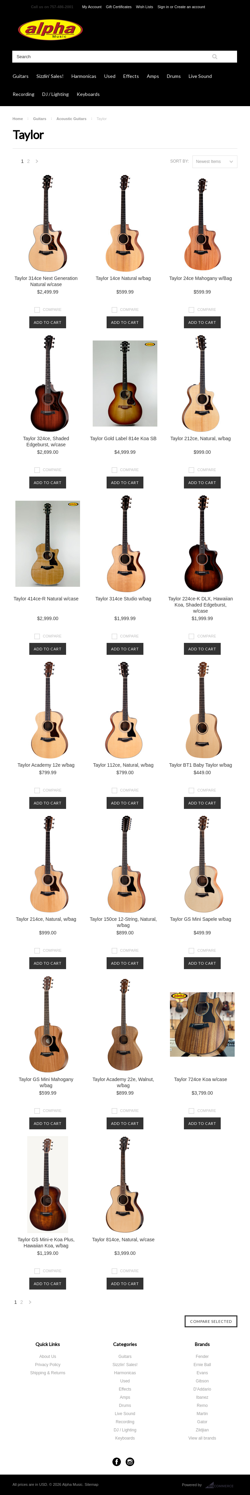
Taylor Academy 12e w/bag (45, 765)
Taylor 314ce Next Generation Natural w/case (46, 281)
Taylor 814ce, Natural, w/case (123, 1239)
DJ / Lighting (55, 94)
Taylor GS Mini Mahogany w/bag (46, 1082)
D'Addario (202, 1389)
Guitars (21, 76)
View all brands (202, 1438)
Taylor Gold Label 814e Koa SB (123, 438)
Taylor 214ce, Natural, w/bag (46, 919)
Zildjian (202, 1430)
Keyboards (88, 94)
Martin (202, 1413)
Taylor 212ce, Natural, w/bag (200, 438)
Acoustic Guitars (72, 119)
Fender (202, 1356)
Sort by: (179, 161)
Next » (37, 163)
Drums (174, 76)
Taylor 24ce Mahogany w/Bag (200, 278)
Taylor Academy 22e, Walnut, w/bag (123, 1082)
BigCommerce (221, 1485)
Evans (202, 1373)
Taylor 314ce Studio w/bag (123, 598)
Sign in (163, 7)
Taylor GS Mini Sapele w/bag (200, 919)
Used (109, 76)
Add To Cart (48, 322)
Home (18, 119)
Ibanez (202, 1397)
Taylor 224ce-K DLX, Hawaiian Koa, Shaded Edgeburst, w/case (200, 605)
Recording (23, 94)
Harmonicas (84, 76)
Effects (131, 76)
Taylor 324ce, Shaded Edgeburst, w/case (46, 441)
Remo (202, 1405)
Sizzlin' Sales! (50, 76)
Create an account (189, 7)
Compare (52, 310)
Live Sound (200, 76)
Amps (153, 76)
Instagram (130, 1462)
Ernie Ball (202, 1364)
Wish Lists (144, 7)
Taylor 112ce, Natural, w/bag (123, 765)
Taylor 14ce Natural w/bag (123, 278)
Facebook (116, 1462)
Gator (202, 1421)
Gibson (202, 1381)
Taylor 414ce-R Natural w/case (46, 598)
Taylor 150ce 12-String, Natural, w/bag (123, 922)
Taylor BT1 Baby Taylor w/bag (200, 765)
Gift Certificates (118, 7)
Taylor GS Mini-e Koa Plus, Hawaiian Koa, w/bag (45, 1242)
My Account (91, 7)
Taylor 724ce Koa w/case (200, 1079)
